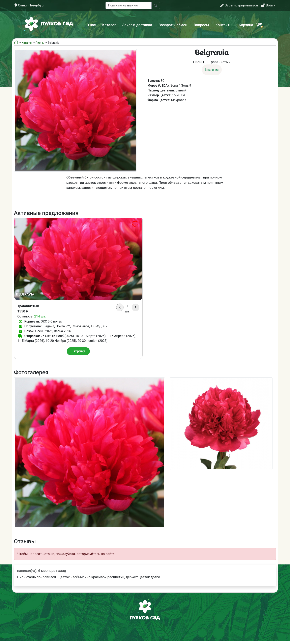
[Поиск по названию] (129, 5)
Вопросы (201, 25)
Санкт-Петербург (29, 5)
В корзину (78, 351)
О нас (91, 25)
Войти (268, 5)
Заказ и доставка (137, 25)
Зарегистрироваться (239, 5)
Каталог (109, 25)
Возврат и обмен (172, 25)
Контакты (223, 25)
